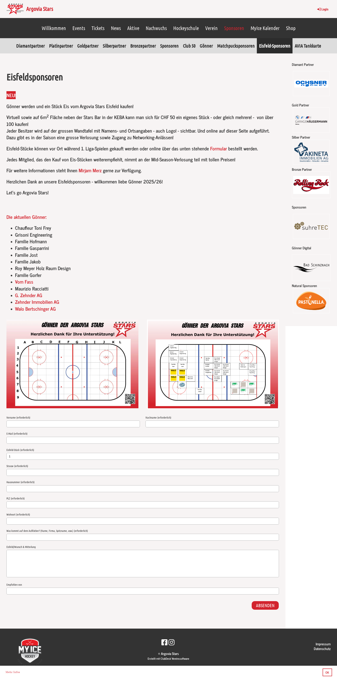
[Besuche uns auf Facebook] (164, 641)
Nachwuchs (156, 28)
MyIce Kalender (265, 28)
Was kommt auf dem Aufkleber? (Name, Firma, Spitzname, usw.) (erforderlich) (47, 530)
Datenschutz (322, 648)
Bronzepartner (143, 45)
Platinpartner (61, 45)
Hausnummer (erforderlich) (20, 482)
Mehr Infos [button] (13, 672)
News (116, 28)
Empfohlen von (14, 584)
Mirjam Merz (90, 170)
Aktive (133, 28)
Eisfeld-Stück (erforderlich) (20, 450)
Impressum (323, 644)
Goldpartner (87, 45)
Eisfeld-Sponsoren (274, 45)
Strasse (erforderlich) (17, 466)
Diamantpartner (30, 45)
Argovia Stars (39, 8)
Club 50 (189, 45)
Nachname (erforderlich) (158, 417)
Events (78, 28)
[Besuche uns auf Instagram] (171, 641)
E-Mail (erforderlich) (17, 433)
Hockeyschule (186, 28)
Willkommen (54, 28)
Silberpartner (114, 45)
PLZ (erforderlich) (15, 498)
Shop (291, 28)
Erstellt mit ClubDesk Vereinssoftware (168, 658)
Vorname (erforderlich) (18, 417)
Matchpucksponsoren (236, 45)
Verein (211, 28)
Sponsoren (234, 28)
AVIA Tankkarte (308, 45)
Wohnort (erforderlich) (18, 514)
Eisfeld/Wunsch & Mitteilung (21, 547)
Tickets (98, 28)
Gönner (206, 45)
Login (322, 9)
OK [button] (327, 672)
